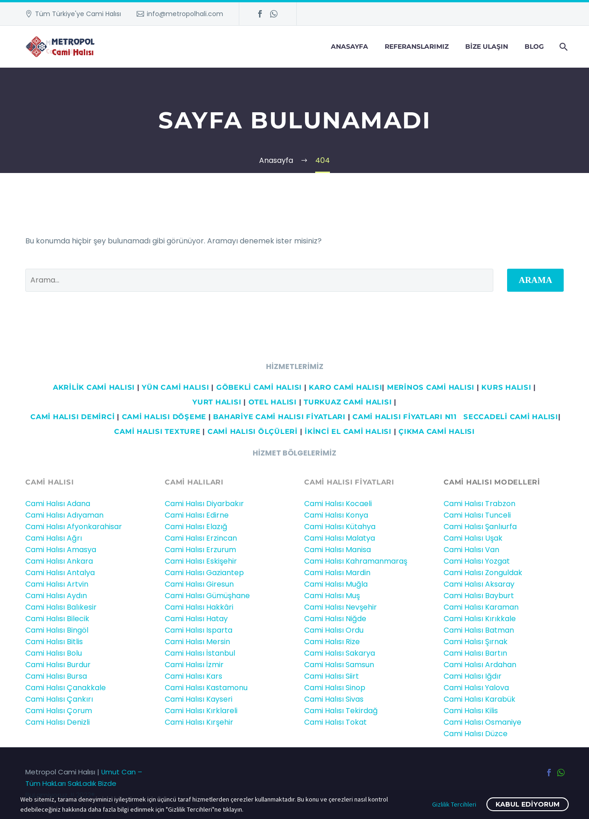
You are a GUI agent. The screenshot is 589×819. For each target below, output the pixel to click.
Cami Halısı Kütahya (339, 526)
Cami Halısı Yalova (476, 687)
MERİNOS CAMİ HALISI (430, 387)
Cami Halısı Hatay (196, 618)
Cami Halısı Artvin (56, 584)
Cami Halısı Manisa (337, 549)
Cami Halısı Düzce (476, 733)
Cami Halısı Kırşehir (199, 722)
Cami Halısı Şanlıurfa (480, 526)
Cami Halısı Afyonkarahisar (73, 526)
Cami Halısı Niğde (335, 618)
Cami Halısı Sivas (334, 699)
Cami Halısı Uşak (473, 538)
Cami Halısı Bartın (475, 653)
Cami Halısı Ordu (334, 630)
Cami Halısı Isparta (198, 630)
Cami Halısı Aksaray (479, 584)
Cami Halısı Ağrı (53, 538)
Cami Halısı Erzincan (201, 538)
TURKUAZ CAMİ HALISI (348, 402)
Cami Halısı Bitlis (54, 641)
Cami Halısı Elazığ (196, 526)
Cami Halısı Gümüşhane (207, 595)
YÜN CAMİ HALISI (175, 387)
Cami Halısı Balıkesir (61, 607)
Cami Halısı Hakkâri (199, 607)
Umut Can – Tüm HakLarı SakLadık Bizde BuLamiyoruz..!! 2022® (83, 783)
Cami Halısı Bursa (56, 676)
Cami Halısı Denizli (57, 722)
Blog (534, 46)
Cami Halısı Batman (479, 630)
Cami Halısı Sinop (334, 687)
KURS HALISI (506, 387)
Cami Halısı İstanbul (200, 653)
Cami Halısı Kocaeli (338, 503)
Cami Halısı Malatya (339, 538)
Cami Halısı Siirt (331, 676)
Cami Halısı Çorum (58, 710)
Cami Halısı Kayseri (198, 699)
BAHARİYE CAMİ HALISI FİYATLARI (279, 416)
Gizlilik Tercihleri (454, 804)
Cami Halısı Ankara (59, 561)
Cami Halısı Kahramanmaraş (355, 561)
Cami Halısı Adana (57, 503)
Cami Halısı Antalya (60, 572)
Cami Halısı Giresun (199, 584)
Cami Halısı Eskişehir (201, 561)
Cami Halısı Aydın (56, 595)
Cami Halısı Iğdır (473, 676)
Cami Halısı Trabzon (479, 503)
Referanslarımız (417, 46)
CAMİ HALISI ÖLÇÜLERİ (253, 431)
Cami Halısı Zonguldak (483, 572)
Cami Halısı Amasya (60, 549)
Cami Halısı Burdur (58, 664)
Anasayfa (349, 46)
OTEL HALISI (272, 402)
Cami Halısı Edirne (197, 515)
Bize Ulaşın (486, 46)
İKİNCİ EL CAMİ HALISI (348, 431)
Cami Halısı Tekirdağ (341, 710)
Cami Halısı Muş (332, 595)
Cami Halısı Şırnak (476, 641)
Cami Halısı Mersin (197, 641)
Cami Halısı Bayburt (479, 595)
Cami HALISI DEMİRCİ (71, 416)
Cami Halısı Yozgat (477, 561)
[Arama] (563, 46)
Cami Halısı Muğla (336, 584)
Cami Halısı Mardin (337, 572)
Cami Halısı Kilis (471, 710)
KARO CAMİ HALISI (345, 387)
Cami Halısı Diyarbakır (204, 503)
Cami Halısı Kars (193, 676)
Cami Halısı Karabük (479, 699)
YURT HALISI (216, 402)
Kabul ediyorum (528, 804)
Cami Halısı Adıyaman (64, 515)
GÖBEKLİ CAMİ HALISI (259, 387)
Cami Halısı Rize (332, 641)
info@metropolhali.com (185, 13)
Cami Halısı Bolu (53, 653)
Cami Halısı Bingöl (56, 630)
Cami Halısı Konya (336, 515)
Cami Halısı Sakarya (339, 653)
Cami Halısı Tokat (335, 722)
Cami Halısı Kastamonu (206, 687)
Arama (535, 280)
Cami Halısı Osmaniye (482, 722)
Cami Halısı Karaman (481, 607)
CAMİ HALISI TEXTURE (157, 431)
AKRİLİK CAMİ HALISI (94, 387)
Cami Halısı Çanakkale (65, 687)
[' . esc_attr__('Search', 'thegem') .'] (259, 280)
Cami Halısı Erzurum (200, 549)
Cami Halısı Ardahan (480, 664)
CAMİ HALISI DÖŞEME (164, 416)
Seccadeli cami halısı (510, 416)
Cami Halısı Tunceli (477, 515)
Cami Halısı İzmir (194, 664)
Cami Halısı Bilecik (57, 618)
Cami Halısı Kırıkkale (480, 618)
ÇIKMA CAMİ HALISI (436, 431)
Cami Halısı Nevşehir (340, 607)
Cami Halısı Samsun (339, 664)
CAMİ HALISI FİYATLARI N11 (403, 416)
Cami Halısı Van (471, 549)
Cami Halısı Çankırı (59, 699)
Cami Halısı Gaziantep (204, 572)
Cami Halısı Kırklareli (201, 710)
